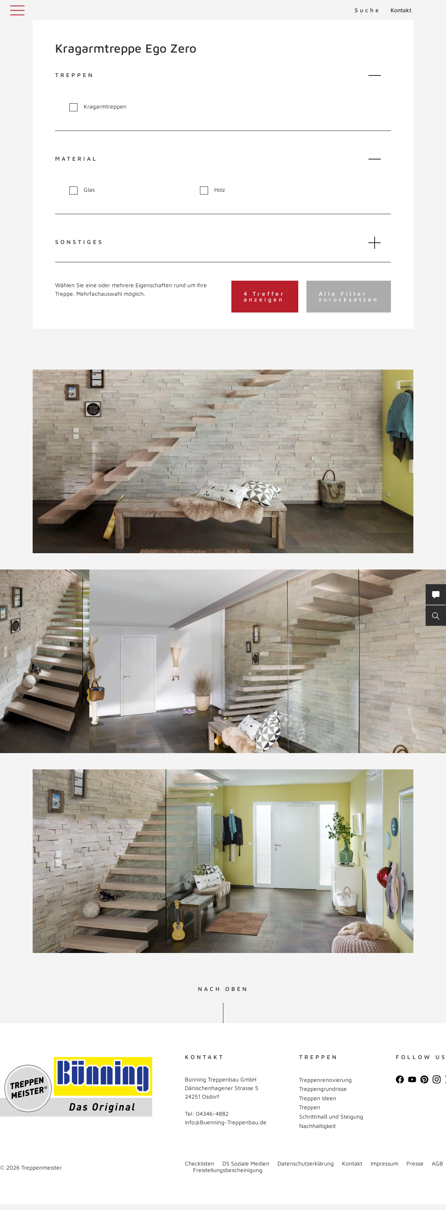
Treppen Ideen (317, 1098)
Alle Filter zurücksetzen (349, 296)
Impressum (384, 1163)
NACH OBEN (223, 989)
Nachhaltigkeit (317, 1125)
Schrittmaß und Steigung (331, 1116)
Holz (212, 189)
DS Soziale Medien (245, 1163)
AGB (437, 1163)
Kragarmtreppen (97, 106)
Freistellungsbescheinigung (227, 1169)
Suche (368, 10)
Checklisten (199, 1163)
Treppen (309, 1107)
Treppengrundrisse (323, 1088)
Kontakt (401, 10)
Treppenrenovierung (325, 1079)
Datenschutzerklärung (305, 1163)
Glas (82, 189)
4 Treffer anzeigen (264, 296)
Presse (415, 1163)
